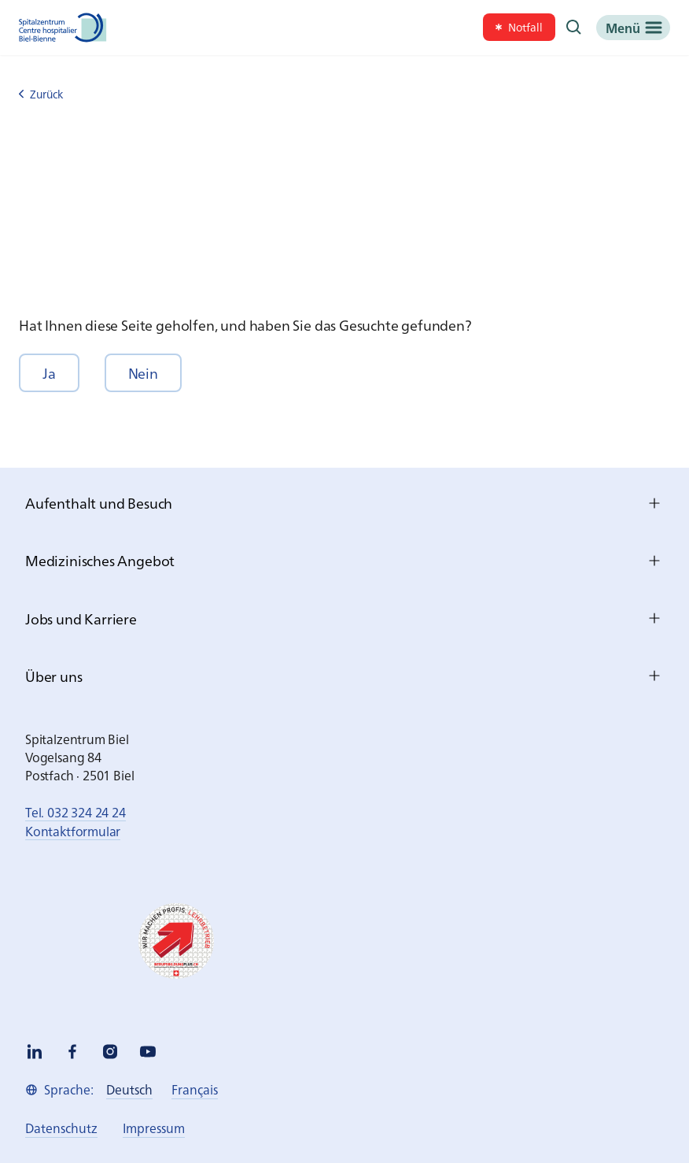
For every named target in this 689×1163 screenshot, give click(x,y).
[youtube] (147, 1051)
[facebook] (72, 1051)
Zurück (41, 94)
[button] (49, 373)
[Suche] (574, 27)
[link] (519, 27)
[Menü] (633, 27)
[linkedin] (34, 1051)
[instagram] (110, 1051)
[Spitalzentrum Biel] (63, 28)
